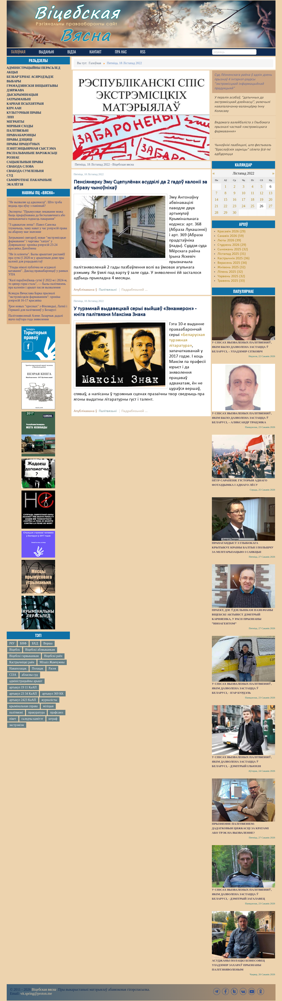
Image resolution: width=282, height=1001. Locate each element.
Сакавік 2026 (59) (230, 236)
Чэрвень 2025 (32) (231, 276)
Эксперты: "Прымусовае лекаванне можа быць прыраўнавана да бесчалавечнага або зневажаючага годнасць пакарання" (37, 215)
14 (216, 199)
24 (243, 206)
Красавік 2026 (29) (231, 231)
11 (252, 193)
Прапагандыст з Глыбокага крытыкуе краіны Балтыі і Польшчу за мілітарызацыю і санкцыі (242, 547)
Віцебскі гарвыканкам (24, 656)
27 (270, 206)
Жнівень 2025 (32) (231, 267)
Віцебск (14, 649)
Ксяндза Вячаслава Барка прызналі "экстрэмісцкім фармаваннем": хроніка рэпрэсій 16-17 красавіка (34, 297)
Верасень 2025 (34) (232, 263)
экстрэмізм (16, 725)
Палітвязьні (108, 290)
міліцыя (48, 706)
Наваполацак (18, 668)
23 (234, 206)
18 (252, 199)
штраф (53, 718)
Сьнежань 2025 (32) (232, 249)
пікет (12, 718)
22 (225, 206)
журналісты (49, 700)
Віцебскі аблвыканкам (40, 649)
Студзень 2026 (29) (231, 245)
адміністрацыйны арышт (26, 681)
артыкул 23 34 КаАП (23, 693)
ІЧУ (12, 643)
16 (234, 199)
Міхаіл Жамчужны (52, 662)
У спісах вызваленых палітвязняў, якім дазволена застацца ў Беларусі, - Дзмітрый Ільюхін (242, 761)
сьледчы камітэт (32, 718)
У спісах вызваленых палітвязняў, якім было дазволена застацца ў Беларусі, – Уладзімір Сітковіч (242, 347)
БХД (35, 643)
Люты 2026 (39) (229, 240)
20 (270, 199)
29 (225, 212)
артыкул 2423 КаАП (22, 700)
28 (216, 212)
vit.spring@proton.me (36, 993)
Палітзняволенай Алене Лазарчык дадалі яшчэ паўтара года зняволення (36, 317)
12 (261, 193)
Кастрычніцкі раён (21, 662)
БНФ (23, 643)
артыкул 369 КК (52, 693)
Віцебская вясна (44, 989)
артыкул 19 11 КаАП (23, 687)
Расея (52, 668)
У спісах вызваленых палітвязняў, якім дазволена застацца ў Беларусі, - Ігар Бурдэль (242, 688)
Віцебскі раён (53, 656)
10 (243, 193)
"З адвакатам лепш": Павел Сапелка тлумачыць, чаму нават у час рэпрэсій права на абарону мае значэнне (38, 228)
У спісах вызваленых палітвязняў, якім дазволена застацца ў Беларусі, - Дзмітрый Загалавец (242, 894)
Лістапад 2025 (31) (231, 254)
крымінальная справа (23, 706)
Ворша (47, 643)
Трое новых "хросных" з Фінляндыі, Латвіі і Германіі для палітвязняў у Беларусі (38, 308)
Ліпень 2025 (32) (230, 272)
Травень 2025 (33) (231, 281)
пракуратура (36, 712)
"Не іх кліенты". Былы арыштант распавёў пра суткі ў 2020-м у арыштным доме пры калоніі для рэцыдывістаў (37, 258)
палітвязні (16, 712)
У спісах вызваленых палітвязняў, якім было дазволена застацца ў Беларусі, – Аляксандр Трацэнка (242, 418)
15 (225, 199)
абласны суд (30, 674)
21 (216, 206)
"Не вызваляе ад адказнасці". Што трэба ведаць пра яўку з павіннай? (35, 204)
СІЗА (12, 674)
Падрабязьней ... (134, 290)
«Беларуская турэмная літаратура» (187, 340)
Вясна (85, 34)
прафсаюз (56, 712)
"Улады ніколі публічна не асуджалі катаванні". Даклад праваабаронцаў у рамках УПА (38, 271)
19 (261, 199)
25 (252, 206)
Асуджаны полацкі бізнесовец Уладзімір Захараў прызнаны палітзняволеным (238, 965)
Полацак (37, 668)
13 (270, 193)
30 (234, 212)
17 (243, 199)
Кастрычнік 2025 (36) (233, 258)
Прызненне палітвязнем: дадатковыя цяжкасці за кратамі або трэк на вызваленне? (240, 828)
